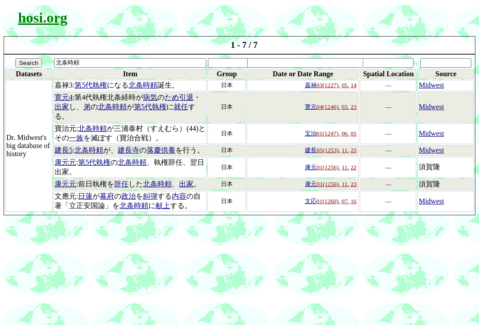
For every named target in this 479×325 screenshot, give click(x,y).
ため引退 (179, 97)
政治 (128, 196)
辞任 (121, 184)
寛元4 (64, 97)
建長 (311, 150)
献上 (163, 205)
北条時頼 (143, 85)
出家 (62, 107)
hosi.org (42, 17)
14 (353, 85)
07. (345, 201)
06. (345, 133)
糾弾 (150, 196)
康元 (311, 167)
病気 (150, 97)
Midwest (431, 85)
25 (353, 150)
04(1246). (328, 106)
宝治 (311, 133)
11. (345, 150)
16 (353, 201)
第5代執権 (90, 85)
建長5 (64, 150)
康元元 (65, 162)
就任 (181, 107)
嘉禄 (311, 85)
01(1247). (328, 133)
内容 (179, 196)
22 (353, 167)
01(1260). (328, 201)
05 (353, 133)
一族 (76, 138)
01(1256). (328, 167)
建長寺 (128, 150)
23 (353, 106)
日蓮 (85, 196)
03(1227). (328, 85)
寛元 (311, 106)
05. (345, 85)
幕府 (107, 196)
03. (345, 106)
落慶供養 (161, 150)
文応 (311, 201)
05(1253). (328, 150)
